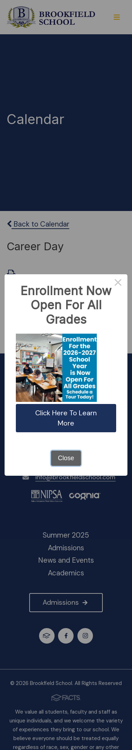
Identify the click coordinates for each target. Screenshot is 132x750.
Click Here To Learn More (66, 418)
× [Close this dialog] (118, 283)
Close (66, 458)
